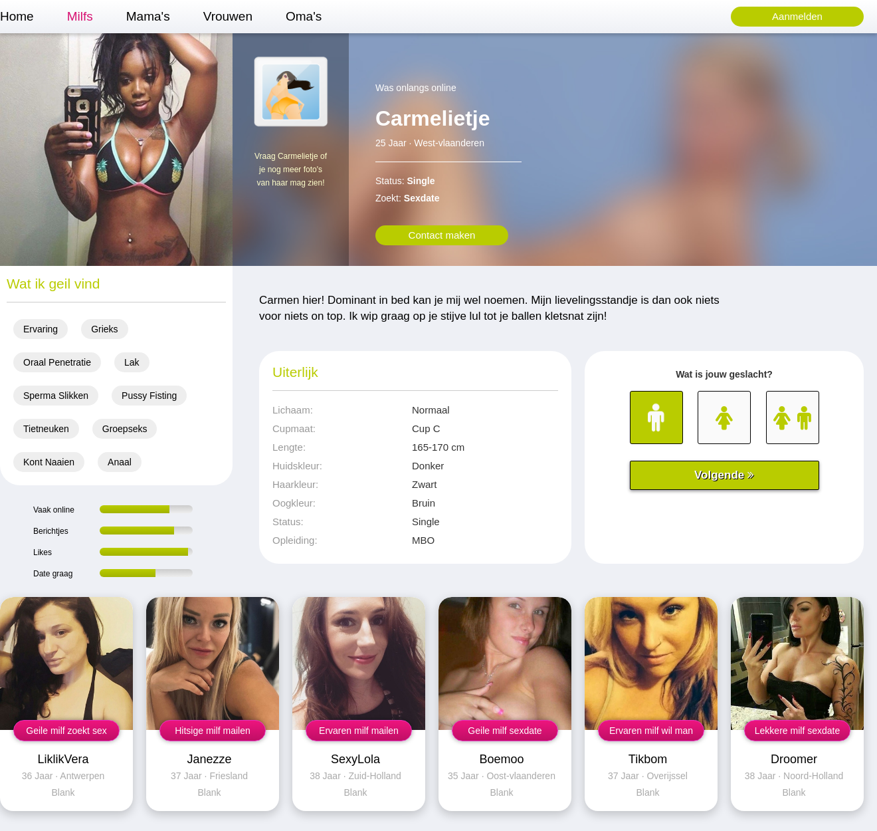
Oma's (304, 16)
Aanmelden (797, 16)
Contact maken (442, 235)
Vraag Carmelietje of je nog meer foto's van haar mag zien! (290, 169)
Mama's (148, 16)
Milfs (80, 16)
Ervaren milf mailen (359, 730)
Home (17, 16)
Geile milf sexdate (504, 730)
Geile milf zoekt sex (66, 730)
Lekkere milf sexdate (797, 730)
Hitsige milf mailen (212, 730)
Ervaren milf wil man (651, 730)
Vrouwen (227, 16)
